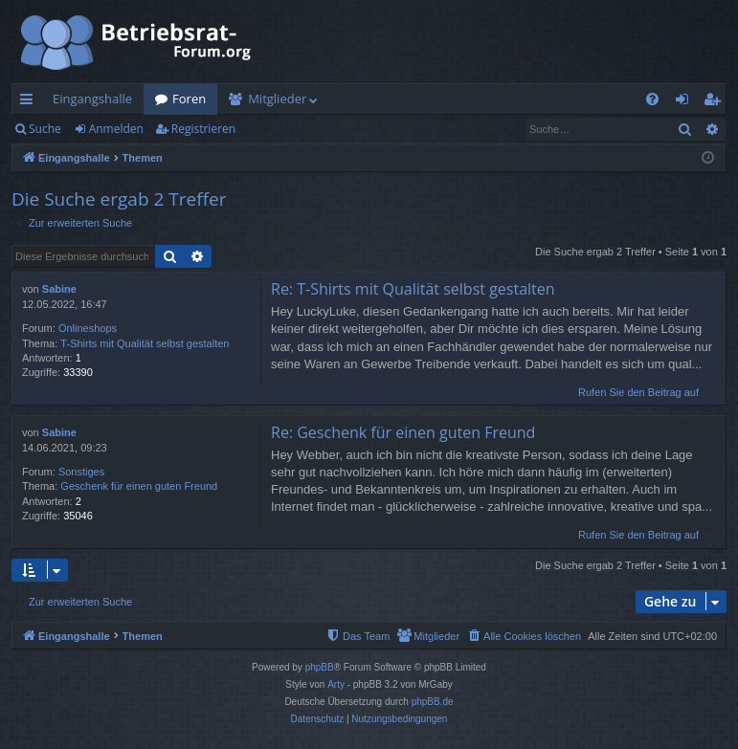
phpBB (319, 667)
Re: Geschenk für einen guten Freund (403, 432)
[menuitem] (652, 99)
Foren (189, 98)
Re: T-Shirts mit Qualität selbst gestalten (413, 288)
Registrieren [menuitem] (716, 102)
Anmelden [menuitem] (687, 102)
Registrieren (203, 129)
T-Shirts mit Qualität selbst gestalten (144, 343)
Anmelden (116, 129)
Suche (45, 129)
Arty (336, 684)
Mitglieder (277, 98)
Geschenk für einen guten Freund (138, 486)
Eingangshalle (92, 98)
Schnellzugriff (30, 102)
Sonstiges (81, 471)
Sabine (59, 289)
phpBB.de (433, 701)
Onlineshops (87, 328)
